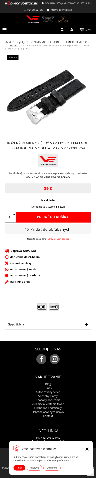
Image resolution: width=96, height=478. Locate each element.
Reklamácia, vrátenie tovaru (48, 404)
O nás (48, 388)
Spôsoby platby (48, 396)
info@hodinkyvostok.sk (61, 9)
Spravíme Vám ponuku (58, 239)
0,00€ (85, 29)
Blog (48, 384)
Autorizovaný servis (48, 392)
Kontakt (48, 416)
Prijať (19, 467)
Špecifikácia (16, 324)
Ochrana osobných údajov (48, 412)
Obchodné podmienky (48, 408)
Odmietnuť (52, 467)
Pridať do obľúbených (48, 229)
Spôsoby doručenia (48, 400)
